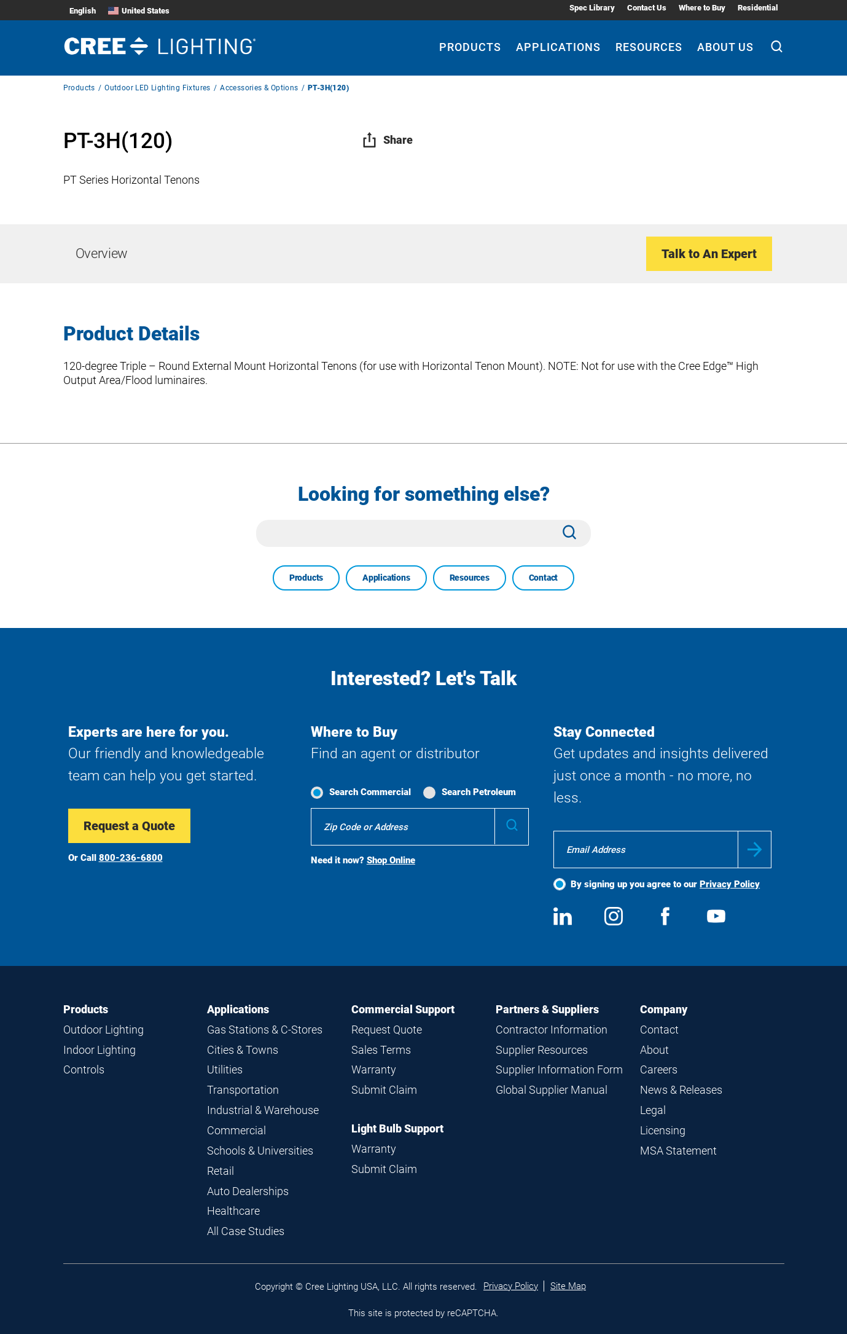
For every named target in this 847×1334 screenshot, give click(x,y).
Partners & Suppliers (547, 1009)
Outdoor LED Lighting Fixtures (157, 88)
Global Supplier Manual (551, 1089)
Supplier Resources (542, 1049)
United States (139, 10)
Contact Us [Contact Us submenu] (646, 7)
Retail (220, 1170)
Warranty (373, 1069)
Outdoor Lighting (103, 1029)
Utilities (225, 1069)
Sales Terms (381, 1049)
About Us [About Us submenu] (725, 47)
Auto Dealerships (248, 1191)
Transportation (243, 1089)
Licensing (662, 1130)
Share (387, 139)
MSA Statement (678, 1150)
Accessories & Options (259, 88)
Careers (658, 1069)
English (82, 10)
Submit (754, 849)
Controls (83, 1069)
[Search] (776, 48)
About (654, 1049)
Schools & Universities (260, 1150)
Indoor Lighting (99, 1049)
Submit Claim (384, 1089)
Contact (543, 578)
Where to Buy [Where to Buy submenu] (702, 7)
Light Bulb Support (397, 1128)
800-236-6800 (131, 857)
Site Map (568, 1286)
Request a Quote (129, 825)
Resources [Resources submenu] (648, 47)
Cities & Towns (242, 1049)
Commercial (236, 1130)
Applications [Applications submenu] (558, 47)
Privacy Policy (730, 884)
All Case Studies (245, 1231)
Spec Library (592, 7)
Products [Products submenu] (470, 47)
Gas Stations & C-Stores (264, 1029)
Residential (758, 7)
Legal (653, 1110)
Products (79, 88)
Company (663, 1009)
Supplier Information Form (559, 1069)
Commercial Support (403, 1009)
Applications (386, 578)
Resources (470, 578)
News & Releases (681, 1089)
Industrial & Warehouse (263, 1110)
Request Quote (386, 1029)
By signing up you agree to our (665, 884)
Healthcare (233, 1210)
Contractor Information (551, 1029)
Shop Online (391, 860)
